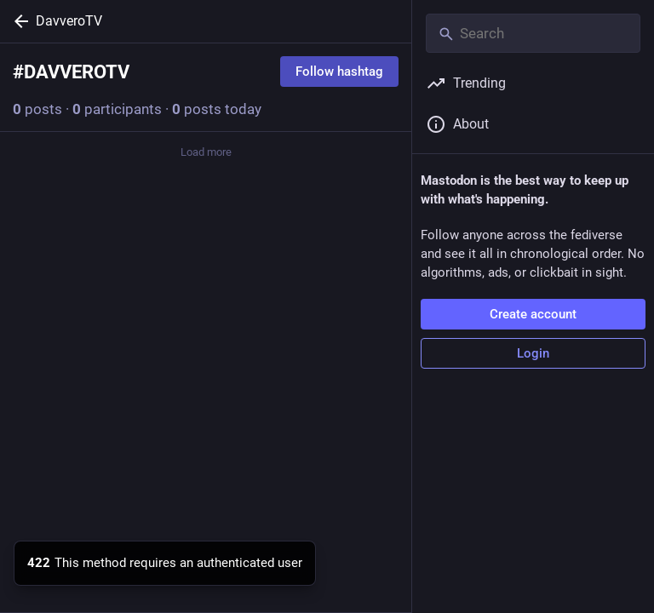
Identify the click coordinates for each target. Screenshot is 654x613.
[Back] (18, 21)
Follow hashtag (339, 71)
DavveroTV (69, 21)
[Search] (533, 33)
